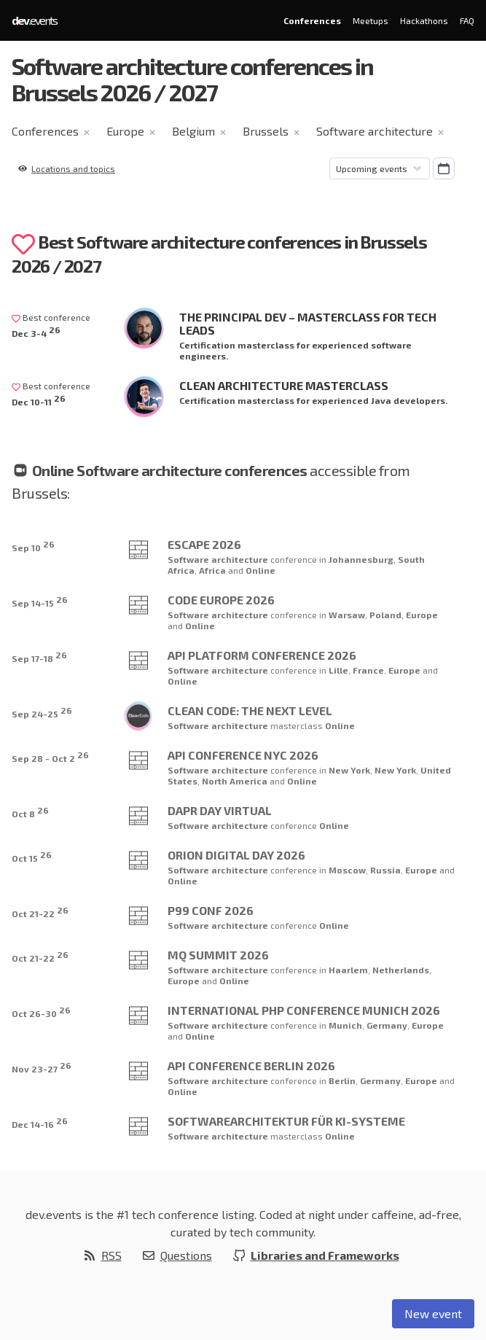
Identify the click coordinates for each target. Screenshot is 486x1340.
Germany (387, 1025)
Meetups (370, 20)
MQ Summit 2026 (218, 955)
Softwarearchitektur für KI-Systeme (286, 1121)
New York (349, 770)
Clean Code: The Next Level (250, 710)
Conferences (312, 20)
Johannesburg (361, 559)
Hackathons (424, 20)
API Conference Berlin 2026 (251, 1065)
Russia (385, 870)
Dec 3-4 (36, 331)
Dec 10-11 (39, 400)
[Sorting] (379, 168)
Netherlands (400, 970)
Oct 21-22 (40, 912)
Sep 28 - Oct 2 (50, 756)
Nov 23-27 (41, 1067)
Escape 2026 (204, 544)
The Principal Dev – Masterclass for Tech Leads (307, 323)
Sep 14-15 (40, 601)
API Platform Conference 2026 (262, 655)
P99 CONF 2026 (211, 910)
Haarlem (348, 970)
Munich (345, 1025)
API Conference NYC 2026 (243, 755)
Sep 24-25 (42, 712)
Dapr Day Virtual (220, 810)
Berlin (342, 1080)
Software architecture (374, 131)
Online (260, 570)
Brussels (266, 131)
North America (236, 781)
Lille (338, 670)
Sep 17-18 (39, 656)
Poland (385, 614)
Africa (213, 570)
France (368, 670)
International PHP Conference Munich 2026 (304, 1010)
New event (433, 1313)
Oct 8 (30, 812)
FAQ (467, 20)
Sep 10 (33, 546)
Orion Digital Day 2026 (236, 855)
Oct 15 (32, 856)
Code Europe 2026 (221, 600)
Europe (125, 131)
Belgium (193, 131)
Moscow (347, 870)
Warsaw (347, 614)
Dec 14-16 (40, 1122)
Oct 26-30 (41, 1011)
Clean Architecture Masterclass (283, 385)
